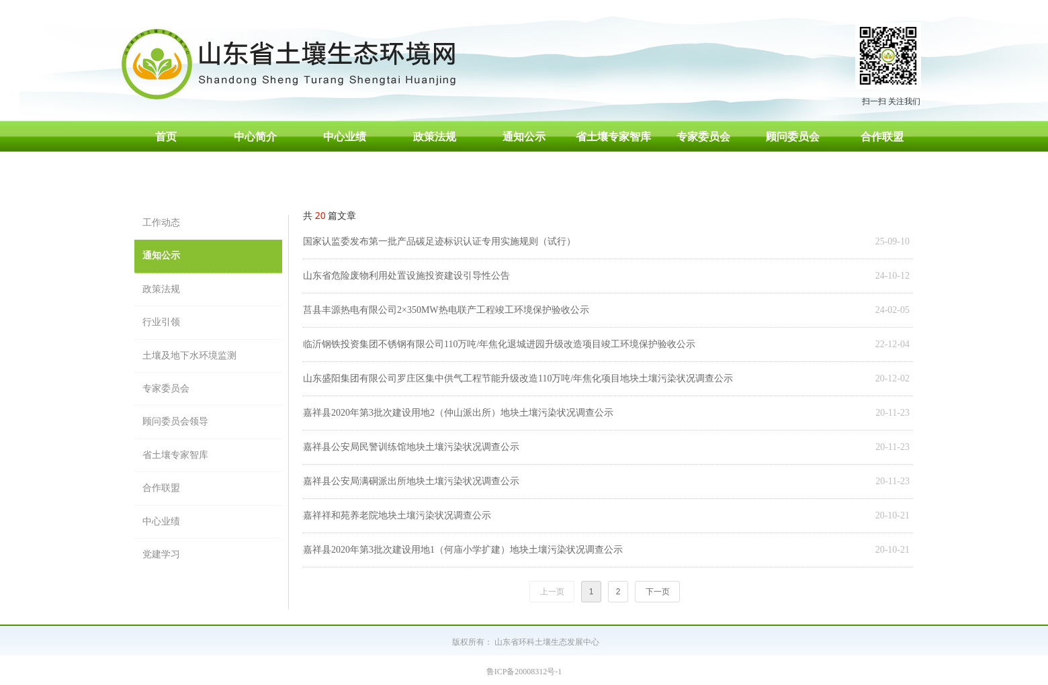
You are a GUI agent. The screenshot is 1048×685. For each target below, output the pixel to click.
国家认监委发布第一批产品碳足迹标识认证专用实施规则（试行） (439, 241)
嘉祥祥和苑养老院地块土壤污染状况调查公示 (397, 515)
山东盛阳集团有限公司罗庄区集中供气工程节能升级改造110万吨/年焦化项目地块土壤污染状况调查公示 (518, 378)
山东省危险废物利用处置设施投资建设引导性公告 (406, 276)
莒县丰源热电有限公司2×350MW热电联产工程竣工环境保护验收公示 (446, 310)
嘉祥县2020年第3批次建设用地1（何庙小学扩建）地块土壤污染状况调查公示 (463, 550)
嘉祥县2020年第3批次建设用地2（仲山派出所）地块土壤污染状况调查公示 (458, 413)
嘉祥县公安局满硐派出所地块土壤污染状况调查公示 (411, 481)
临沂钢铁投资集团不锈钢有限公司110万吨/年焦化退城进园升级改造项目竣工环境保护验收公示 (499, 344)
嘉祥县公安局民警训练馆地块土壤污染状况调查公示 (411, 447)
